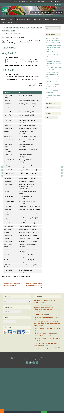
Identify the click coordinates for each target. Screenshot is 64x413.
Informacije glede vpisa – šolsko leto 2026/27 (47, 338)
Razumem (44, 411)
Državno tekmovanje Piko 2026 (43, 333)
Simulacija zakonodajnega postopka (44, 348)
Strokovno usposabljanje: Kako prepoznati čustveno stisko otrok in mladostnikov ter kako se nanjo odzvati (53, 65)
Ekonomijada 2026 (51, 81)
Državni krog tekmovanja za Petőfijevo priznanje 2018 (11, 284)
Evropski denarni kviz (52, 54)
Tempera (52, 366)
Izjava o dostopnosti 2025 (25, 1)
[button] (32, 10)
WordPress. (59, 366)
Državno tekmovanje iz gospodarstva (44, 317)
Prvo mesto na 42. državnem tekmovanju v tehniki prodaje (33, 285)
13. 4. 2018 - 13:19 (8, 33)
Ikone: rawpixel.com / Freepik (32, 359)
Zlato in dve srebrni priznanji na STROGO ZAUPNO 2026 (52, 91)
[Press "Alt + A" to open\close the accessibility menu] (2, 411)
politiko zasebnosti (35, 411)
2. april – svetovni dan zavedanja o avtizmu (46, 328)
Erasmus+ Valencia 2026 (53, 43)
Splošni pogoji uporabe (39, 1)
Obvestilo (18, 33)
